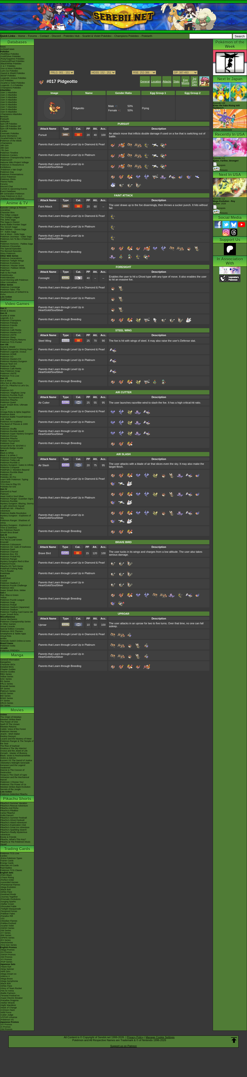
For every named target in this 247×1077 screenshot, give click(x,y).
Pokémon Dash (7, 549)
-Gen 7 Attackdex (8, 107)
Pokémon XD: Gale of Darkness (15, 547)
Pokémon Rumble (9, 501)
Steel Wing (44, 340)
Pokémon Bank (7, 414)
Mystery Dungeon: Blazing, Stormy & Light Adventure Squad (17, 504)
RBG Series (6, 674)
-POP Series (6, 962)
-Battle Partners (7, 993)
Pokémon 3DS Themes (11, 631)
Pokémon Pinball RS (10, 556)
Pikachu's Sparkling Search (13, 830)
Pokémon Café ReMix (10, 330)
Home (21, 35)
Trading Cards (17, 849)
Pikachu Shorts (17, 799)
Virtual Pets (5, 636)
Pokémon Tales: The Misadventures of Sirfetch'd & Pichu (14, 292)
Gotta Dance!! (7, 815)
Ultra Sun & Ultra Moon (11, 383)
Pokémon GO (7, 327)
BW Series (5, 696)
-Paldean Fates (7, 913)
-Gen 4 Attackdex (8, 100)
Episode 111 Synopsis (226, 161)
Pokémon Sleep (8, 337)
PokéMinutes (6, 275)
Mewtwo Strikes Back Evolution (15, 787)
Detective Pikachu (9, 400)
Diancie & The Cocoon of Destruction (12, 771)
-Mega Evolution (8, 887)
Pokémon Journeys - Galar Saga (16, 236)
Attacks (167, 81)
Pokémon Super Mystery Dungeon (17, 433)
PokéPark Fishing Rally (11, 568)
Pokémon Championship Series (15, 157)
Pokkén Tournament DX (11, 397)
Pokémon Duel (7, 443)
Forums (32, 35)
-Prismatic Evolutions (10, 899)
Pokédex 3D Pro (8, 477)
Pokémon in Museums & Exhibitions (12, 166)
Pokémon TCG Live (9, 376)
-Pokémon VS (7, 1019)
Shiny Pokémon (7, 253)
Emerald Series (7, 686)
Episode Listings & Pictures (13, 207)
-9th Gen (4, 145)
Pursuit (42, 134)
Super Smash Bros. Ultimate (14, 405)
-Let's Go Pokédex (9, 71)
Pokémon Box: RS (9, 554)
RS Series (5, 681)
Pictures (220, 170)
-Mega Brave (6, 978)
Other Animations (8, 282)
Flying (145, 108)
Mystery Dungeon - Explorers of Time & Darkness (15, 526)
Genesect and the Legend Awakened (12, 766)
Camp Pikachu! (7, 813)
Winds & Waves (7, 311)
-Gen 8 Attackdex (8, 109)
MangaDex (5, 662)
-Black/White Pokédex (10, 63)
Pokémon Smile (7, 366)
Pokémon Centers (9, 155)
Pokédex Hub (72, 35)
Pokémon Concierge (10, 287)
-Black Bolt (5, 889)
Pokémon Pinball (8, 605)
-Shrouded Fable (8, 906)
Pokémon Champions (10, 320)
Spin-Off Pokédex (8, 124)
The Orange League (10, 217)
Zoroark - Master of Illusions (13, 753)
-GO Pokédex (7, 80)
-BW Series (5, 935)
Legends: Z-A (6, 318)
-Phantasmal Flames (10, 885)
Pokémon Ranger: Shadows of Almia (15, 521)
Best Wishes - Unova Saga (13, 229)
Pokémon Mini (7, 588)
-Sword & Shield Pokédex (12, 73)
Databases (17, 42)
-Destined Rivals (8, 894)
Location (156, 81)
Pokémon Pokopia (9, 323)
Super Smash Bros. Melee (13, 590)
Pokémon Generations (11, 258)
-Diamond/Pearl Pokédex (12, 61)
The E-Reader (7, 571)
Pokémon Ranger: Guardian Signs (16, 499)
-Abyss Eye (5, 966)
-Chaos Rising (7, 877)
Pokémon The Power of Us (13, 784)
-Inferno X (5, 976)
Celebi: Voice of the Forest (13, 729)
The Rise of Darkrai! (10, 746)
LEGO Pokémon (8, 177)
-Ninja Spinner (7, 969)
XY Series (5, 700)
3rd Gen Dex (194, 81)
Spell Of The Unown (10, 724)
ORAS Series (6, 703)
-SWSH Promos (8, 954)
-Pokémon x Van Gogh (11, 169)
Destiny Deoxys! (8, 736)
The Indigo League (9, 215)
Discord (56, 35)
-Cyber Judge (6, 1015)
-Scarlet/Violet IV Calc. (11, 138)
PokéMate (5, 573)
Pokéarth (147, 35)
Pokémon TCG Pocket (11, 342)
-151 (2, 918)
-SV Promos (6, 952)
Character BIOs (7, 664)
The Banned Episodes (11, 251)
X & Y (3, 409)
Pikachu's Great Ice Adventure (14, 827)
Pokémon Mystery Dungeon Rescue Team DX (13, 362)
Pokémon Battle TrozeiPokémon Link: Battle (15, 418)
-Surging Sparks (8, 901)
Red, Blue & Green (9, 595)
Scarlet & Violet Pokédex (96, 35)
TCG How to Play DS (10, 484)
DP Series (5, 688)
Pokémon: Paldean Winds (12, 268)
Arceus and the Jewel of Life (13, 751)
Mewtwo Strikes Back (10, 719)
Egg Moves (185, 81)
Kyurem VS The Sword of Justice (16, 760)
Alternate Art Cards (9, 865)
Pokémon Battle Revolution (13, 513)
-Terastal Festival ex (10, 995)
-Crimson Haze (7, 1010)
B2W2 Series (6, 698)
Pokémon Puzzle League (12, 600)
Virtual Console (7, 626)
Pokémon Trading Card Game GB (16, 612)
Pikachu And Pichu (9, 808)
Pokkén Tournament (10, 441)
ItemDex (4, 116)
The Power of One (9, 722)
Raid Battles (6, 868)
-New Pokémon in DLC (11, 196)
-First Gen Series (8, 945)
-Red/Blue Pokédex (9, 54)
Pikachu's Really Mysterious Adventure (13, 833)
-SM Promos (6, 957)
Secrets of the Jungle (10, 789)
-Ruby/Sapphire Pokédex (12, 59)
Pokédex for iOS (8, 486)
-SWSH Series (7, 928)
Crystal (3, 580)
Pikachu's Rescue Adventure (14, 805)
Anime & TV (17, 203)
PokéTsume (6, 299)
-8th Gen (4, 148)
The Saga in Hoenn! (10, 222)
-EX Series (5, 940)
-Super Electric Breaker (11, 998)
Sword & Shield (7, 347)
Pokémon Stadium (9, 609)
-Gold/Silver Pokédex (10, 56)
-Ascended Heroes (9, 882)
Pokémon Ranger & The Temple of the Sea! (17, 742)
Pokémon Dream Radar (11, 458)
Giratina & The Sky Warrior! (13, 748)
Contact (44, 35)
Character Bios (7, 212)
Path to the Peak (8, 273)
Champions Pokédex (126, 35)
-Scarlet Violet (7, 925)
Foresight (43, 278)
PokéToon (5, 270)
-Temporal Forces (8, 911)
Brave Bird (44, 553)
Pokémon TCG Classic (11, 870)
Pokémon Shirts (8, 179)
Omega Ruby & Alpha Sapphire (15, 412)
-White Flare (6, 892)
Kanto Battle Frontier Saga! (13, 224)
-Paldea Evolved (8, 923)
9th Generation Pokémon (12, 194)
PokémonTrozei (7, 564)
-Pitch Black (6, 875)
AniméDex (5, 210)
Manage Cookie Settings (160, 1037)
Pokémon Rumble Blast (11, 472)
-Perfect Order (7, 880)
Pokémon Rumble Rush (11, 395)
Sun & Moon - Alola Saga (12, 234)
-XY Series (5, 933)
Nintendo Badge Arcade (11, 448)
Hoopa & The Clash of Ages (13, 775)
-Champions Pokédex (10, 87)
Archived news (7, 49)
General (145, 81)
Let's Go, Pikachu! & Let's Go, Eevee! (14, 386)
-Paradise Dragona (9, 1000)
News (3, 47)
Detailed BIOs (7, 667)
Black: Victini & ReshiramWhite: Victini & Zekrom (15, 756)
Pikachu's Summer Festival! (13, 818)
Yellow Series (6, 676)
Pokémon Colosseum (10, 544)
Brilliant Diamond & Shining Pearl (16, 349)
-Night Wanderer (8, 1005)
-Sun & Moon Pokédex (11, 68)
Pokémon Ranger (8, 559)
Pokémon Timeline (9, 153)
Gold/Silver (5, 578)
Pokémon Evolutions (10, 263)
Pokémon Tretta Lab (10, 460)
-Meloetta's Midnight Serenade (15, 763)
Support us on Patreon (123, 1045)
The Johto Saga (8, 220)
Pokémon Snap (7, 602)
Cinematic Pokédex (9, 133)
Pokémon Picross (8, 436)
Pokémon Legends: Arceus (13, 352)
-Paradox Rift (6, 916)
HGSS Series (6, 693)
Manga (17, 655)
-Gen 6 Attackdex (8, 104)
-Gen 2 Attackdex (8, 95)
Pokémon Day (7, 172)
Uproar (42, 624)
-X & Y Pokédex (7, 66)
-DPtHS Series (7, 938)
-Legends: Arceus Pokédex (13, 78)
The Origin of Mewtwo (10, 717)
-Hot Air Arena (7, 991)
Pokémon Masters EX (10, 332)
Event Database (8, 191)
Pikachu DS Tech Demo (11, 566)
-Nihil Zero (5, 971)
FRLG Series (6, 684)
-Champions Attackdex (11, 114)
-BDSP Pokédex (8, 75)
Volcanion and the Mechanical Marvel (14, 778)
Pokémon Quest (8, 402)
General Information (10, 659)
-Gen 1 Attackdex (8, 92)
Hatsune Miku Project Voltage (14, 162)
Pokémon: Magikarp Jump (13, 393)
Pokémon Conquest (9, 467)
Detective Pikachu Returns (13, 340)
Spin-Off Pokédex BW (10, 128)
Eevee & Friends (8, 837)
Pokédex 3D (6, 474)
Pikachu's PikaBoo (9, 810)
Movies (17, 710)
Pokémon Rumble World (12, 431)
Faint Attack (45, 206)
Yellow (3, 597)
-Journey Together (9, 897)
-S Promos (5, 1027)
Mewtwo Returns (8, 726)
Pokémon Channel (9, 552)
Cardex (3, 131)
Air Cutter (43, 402)
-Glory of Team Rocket (11, 988)
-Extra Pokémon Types (11, 858)
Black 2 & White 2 (8, 455)
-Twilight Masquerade (10, 909)
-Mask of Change (8, 1007)
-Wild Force (5, 1012)
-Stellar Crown (7, 904)
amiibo (3, 638)
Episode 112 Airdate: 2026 (224, 201)
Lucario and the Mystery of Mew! (16, 739)
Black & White (7, 453)
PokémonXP (6, 160)
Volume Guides (7, 672)
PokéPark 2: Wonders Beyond (14, 470)
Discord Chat (6, 186)
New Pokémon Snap (10, 371)
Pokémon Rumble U (10, 462)
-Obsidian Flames (8, 921)
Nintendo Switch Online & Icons (15, 641)
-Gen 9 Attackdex (8, 112)
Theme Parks (6, 181)
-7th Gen (4, 150)
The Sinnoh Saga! (9, 227)
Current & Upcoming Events (13, 189)
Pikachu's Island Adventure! (13, 822)
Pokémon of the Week (10, 141)
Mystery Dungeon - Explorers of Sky (15, 516)
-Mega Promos (7, 950)
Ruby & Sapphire (8, 537)
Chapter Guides (7, 669)
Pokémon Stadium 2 (10, 583)
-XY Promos (6, 959)
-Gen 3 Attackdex (8, 97)
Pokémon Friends (8, 325)
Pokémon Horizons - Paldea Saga (16, 244)
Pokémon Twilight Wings (12, 260)
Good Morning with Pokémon (14, 280)
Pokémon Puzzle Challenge (13, 585)
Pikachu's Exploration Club (13, 825)
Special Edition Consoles (12, 629)
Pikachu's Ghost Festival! (12, 820)
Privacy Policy (135, 1037)
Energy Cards (7, 863)
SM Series (5, 705)
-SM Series (5, 930)
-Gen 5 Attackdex (8, 102)
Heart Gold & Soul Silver (12, 496)
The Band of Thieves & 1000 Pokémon (14, 425)
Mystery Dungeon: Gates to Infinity (17, 465)
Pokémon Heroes (8, 731)
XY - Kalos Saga (8, 232)
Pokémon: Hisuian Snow (12, 265)
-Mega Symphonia (9, 981)
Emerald (4, 542)
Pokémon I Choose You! (12, 782)
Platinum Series (7, 691)
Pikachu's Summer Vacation (13, 803)
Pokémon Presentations (11, 174)
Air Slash (43, 465)
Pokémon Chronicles (10, 246)
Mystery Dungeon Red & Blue (14, 561)
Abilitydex (5, 121)
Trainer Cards (7, 860)
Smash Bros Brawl (9, 532)
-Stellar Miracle (7, 1003)
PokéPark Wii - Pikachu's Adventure (12, 509)
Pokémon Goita (7, 646)
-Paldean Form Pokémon (12, 198)
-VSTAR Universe (8, 1017)
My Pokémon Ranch (10, 530)
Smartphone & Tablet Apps (13, 633)
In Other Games (8, 624)
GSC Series (6, 679)
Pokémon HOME (8, 354)
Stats (176, 81)
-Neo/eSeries (6, 942)
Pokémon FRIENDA (10, 650)
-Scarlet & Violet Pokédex (12, 83)
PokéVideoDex (7, 277)
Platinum (4, 494)
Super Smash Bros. (9, 614)
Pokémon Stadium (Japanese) (14, 607)
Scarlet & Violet (7, 315)
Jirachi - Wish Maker (10, 734)
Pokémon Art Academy (11, 421)
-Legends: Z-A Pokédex (11, 85)
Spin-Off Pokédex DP (10, 126)
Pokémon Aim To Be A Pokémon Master (15, 240)
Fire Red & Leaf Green (11, 539)
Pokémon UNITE (8, 335)
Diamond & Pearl (8, 491)
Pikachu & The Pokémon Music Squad (15, 843)
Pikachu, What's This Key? (13, 839)
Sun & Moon (6, 380)
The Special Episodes (10, 248)
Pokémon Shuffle (8, 429)
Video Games (17, 304)
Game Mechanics (8, 136)
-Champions (6, 143)
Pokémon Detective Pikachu (13, 794)
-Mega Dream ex (8, 974)
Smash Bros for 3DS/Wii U (13, 446)
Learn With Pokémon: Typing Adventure (14, 480)
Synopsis (219, 208)
